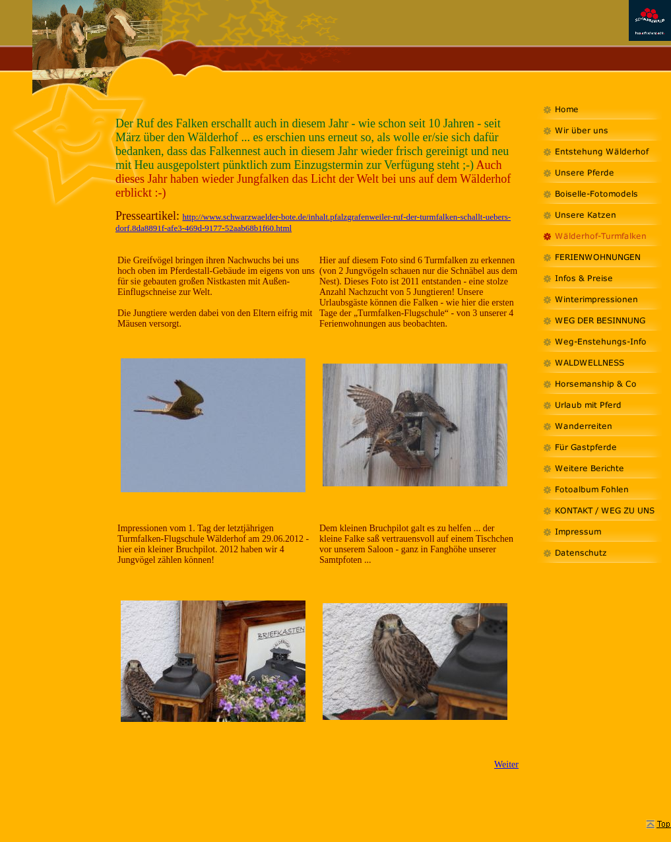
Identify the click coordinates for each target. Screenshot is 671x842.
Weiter (506, 764)
